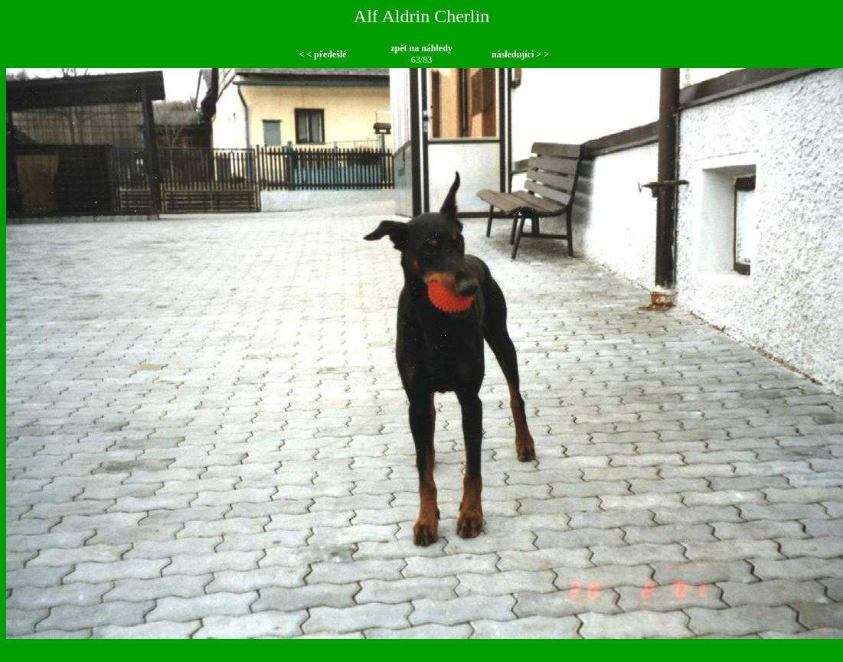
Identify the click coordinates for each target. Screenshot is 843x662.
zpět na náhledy (421, 48)
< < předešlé (322, 54)
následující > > (520, 54)
